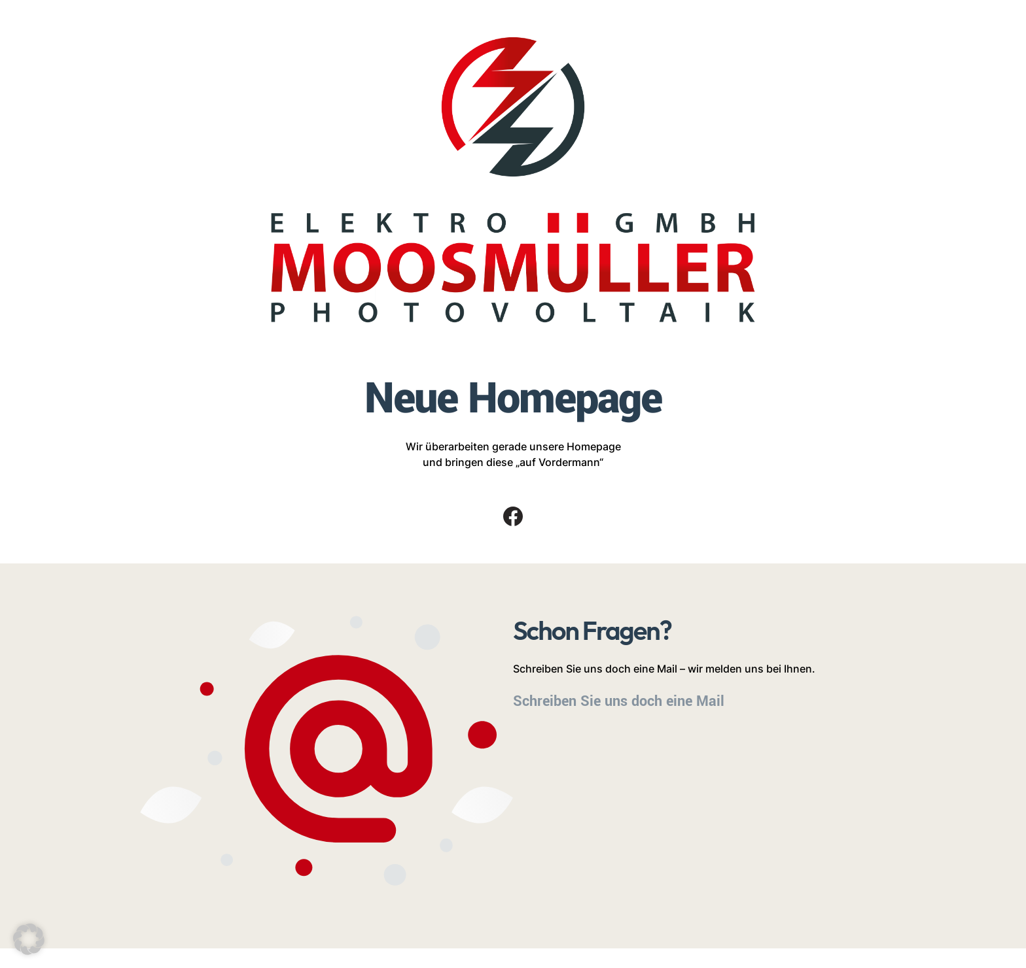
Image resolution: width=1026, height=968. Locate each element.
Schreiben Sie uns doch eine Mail (618, 702)
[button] (29, 939)
